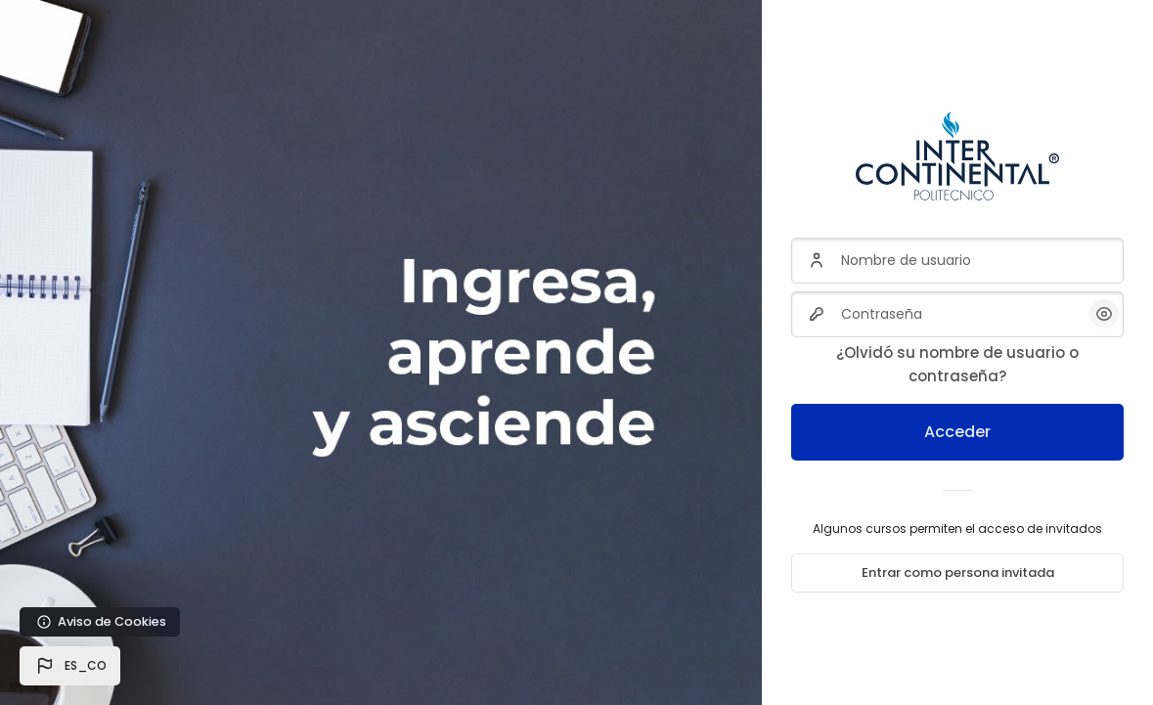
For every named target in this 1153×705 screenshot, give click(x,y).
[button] (70, 665)
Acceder (957, 431)
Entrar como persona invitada (958, 572)
